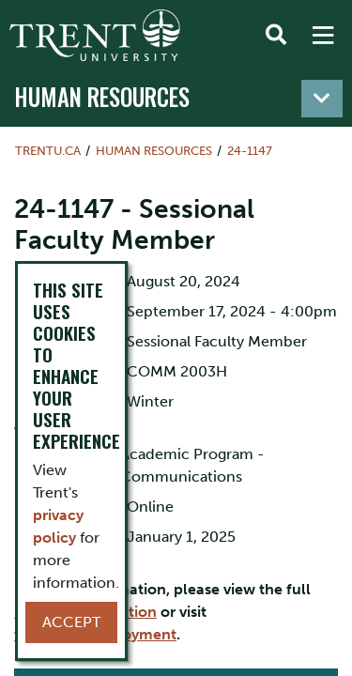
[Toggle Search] (275, 35)
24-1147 (249, 151)
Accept (71, 622)
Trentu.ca (48, 151)
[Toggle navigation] (322, 98)
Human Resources (102, 97)
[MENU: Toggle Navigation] (323, 35)
